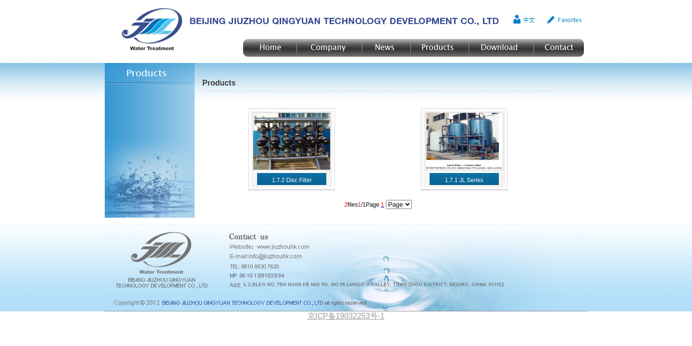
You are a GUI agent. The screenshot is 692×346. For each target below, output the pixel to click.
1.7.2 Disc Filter (292, 180)
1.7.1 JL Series (464, 180)
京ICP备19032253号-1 (346, 316)
